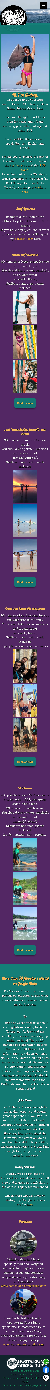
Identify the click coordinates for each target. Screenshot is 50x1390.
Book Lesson (25, 403)
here (30, 1204)
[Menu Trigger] (43, 5)
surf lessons (18, 165)
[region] (25, 63)
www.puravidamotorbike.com (23, 1344)
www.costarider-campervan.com (23, 1286)
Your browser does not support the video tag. (25, 11)
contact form (24, 239)
